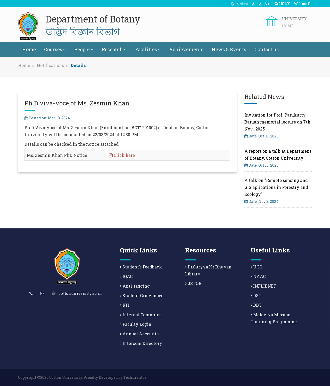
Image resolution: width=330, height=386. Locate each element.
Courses (55, 49)
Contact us (266, 49)
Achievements (186, 49)
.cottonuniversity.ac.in (80, 293)
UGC (256, 266)
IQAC (126, 276)
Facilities (148, 49)
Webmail (302, 3)
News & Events (229, 49)
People (84, 49)
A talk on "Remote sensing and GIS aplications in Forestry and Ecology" (276, 187)
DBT (256, 305)
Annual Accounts (139, 333)
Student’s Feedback (141, 266)
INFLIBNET (263, 286)
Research (114, 49)
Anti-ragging (135, 286)
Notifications (50, 65)
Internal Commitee (141, 314)
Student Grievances (141, 295)
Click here (122, 155)
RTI (124, 305)
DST (256, 295)
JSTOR (193, 283)
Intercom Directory (141, 343)
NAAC (258, 276)
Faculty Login (135, 324)
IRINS (282, 3)
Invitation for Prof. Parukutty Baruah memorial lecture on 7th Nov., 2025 (277, 122)
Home (29, 49)
